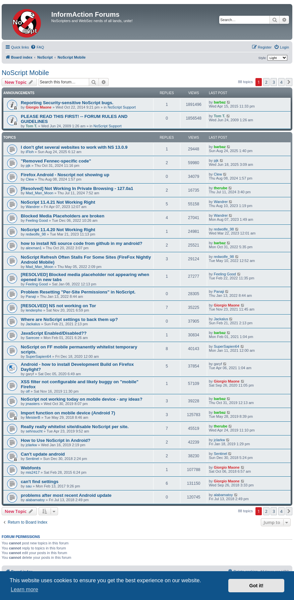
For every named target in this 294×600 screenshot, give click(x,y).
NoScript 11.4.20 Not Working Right (58, 229)
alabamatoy (35, 500)
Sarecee (33, 338)
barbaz (220, 102)
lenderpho (34, 310)
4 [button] (281, 82)
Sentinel (32, 459)
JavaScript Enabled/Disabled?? (53, 333)
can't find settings (39, 481)
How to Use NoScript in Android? (56, 440)
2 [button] (266, 82)
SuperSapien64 (38, 356)
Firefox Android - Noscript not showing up (65, 174)
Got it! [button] (256, 585)
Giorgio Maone (39, 107)
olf (28, 391)
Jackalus (33, 324)
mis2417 (33, 472)
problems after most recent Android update (66, 495)
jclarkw (31, 445)
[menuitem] (37, 47)
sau (29, 486)
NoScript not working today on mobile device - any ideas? (81, 399)
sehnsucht (34, 431)
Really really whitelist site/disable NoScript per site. (75, 426)
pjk (28, 165)
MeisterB (33, 417)
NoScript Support (122, 107)
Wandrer (33, 207)
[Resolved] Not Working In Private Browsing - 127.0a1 (77, 188)
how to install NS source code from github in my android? (81, 243)
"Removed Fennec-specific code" (56, 160)
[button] (289, 82)
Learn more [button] (24, 589)
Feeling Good (37, 220)
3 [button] (274, 82)
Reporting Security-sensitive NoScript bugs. (67, 102)
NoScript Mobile (25, 72)
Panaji (31, 296)
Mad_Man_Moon (40, 193)
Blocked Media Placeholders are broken (62, 215)
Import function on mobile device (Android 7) (68, 412)
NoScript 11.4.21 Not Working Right (58, 202)
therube (220, 188)
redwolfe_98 (36, 234)
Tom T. (31, 126)
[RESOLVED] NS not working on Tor (58, 305)
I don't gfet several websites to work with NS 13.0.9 (74, 147)
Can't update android (43, 454)
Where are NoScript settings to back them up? (69, 319)
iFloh (30, 152)
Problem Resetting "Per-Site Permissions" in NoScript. (78, 291)
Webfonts (31, 467)
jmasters (33, 404)
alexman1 (34, 248)
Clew (30, 179)
